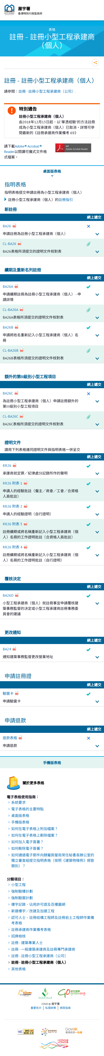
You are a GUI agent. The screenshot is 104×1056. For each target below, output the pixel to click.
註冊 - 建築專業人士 (27, 942)
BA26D (8, 595)
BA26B (8, 327)
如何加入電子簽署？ (27, 842)
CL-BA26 (9, 243)
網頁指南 (65, 1008)
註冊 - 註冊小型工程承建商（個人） (39, 962)
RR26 (7, 465)
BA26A (8, 286)
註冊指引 (66, 199)
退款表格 (10, 738)
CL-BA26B (10, 350)
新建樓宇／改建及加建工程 (32, 911)
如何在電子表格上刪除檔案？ (34, 835)
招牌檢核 (18, 936)
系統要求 (18, 802)
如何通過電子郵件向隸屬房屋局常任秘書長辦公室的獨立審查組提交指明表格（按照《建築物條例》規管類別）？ (52, 860)
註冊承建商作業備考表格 (31, 929)
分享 (95, 62)
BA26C (8, 393)
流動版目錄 (95, 10)
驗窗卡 (8, 693)
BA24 (7, 649)
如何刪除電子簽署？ (27, 848)
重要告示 (36, 1008)
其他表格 (18, 969)
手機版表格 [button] (52, 763)
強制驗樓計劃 (22, 891)
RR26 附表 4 (12, 547)
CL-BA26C (10, 416)
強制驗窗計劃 (22, 898)
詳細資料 (97, 234)
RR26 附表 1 (12, 483)
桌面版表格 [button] (52, 171)
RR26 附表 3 (12, 524)
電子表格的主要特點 (27, 809)
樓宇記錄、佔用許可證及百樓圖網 (38, 904)
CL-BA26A (10, 309)
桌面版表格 (20, 815)
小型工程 (18, 884)
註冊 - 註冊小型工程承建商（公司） (46, 91)
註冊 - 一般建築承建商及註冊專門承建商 (43, 949)
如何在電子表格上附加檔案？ (34, 828)
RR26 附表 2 (12, 506)
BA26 (7, 226)
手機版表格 (20, 822)
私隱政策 (50, 1008)
